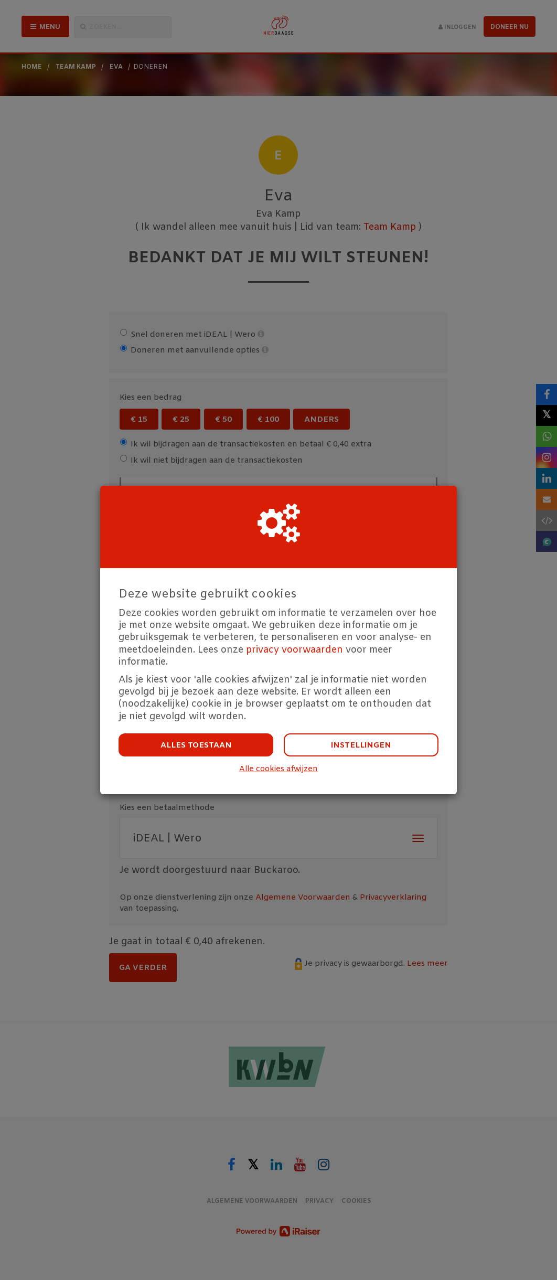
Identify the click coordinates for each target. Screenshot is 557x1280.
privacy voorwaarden (294, 650)
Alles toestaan (196, 745)
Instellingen (361, 745)
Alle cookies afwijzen (278, 769)
